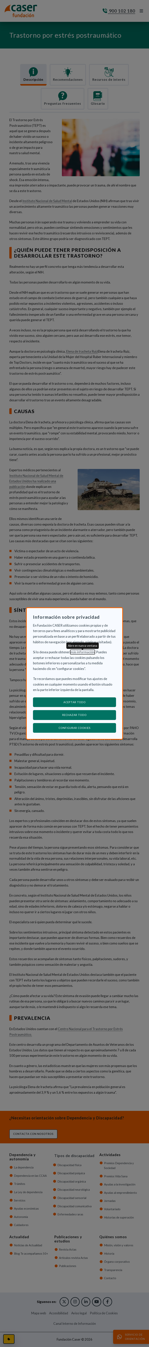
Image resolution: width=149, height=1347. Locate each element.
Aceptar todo (74, 702)
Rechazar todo (74, 714)
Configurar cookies (87, 727)
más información (82, 652)
